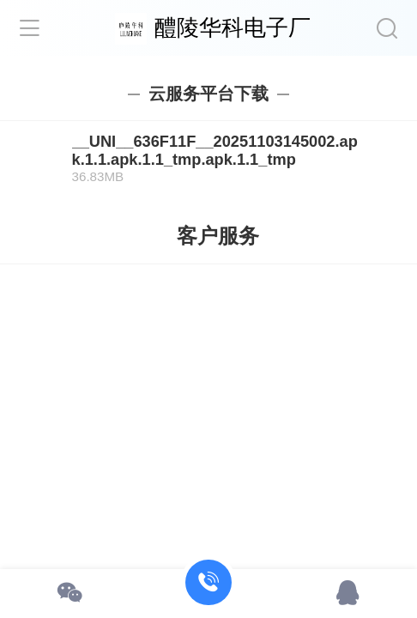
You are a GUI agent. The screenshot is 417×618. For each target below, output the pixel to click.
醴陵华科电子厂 (232, 27)
